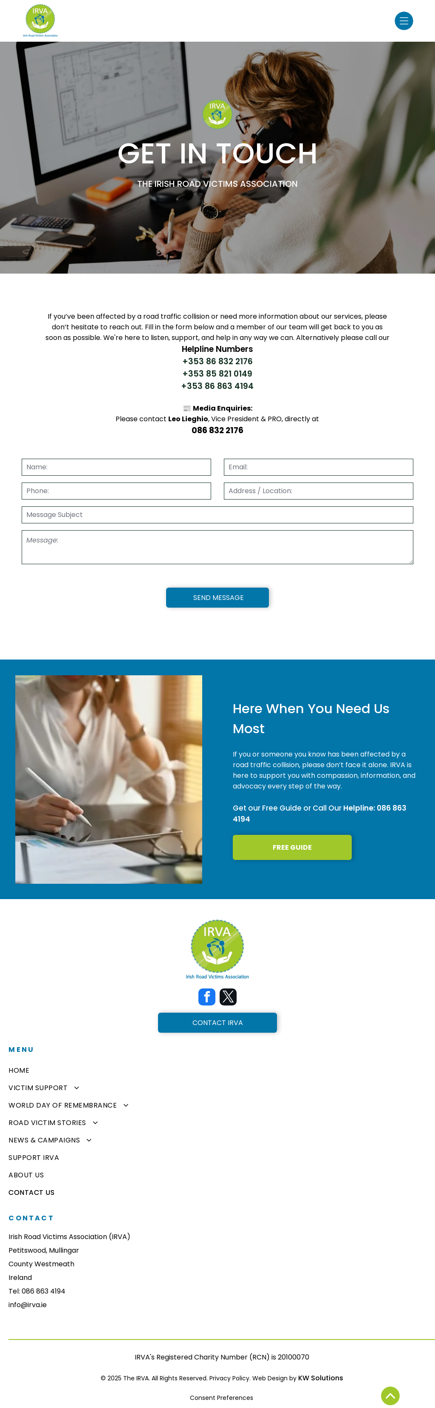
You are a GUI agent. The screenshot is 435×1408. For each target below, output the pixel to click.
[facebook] (206, 998)
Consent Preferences (221, 1398)
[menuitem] (217, 1070)
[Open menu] (404, 20)
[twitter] (228, 998)
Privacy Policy (229, 1378)
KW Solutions (320, 1378)
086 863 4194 (43, 1291)
